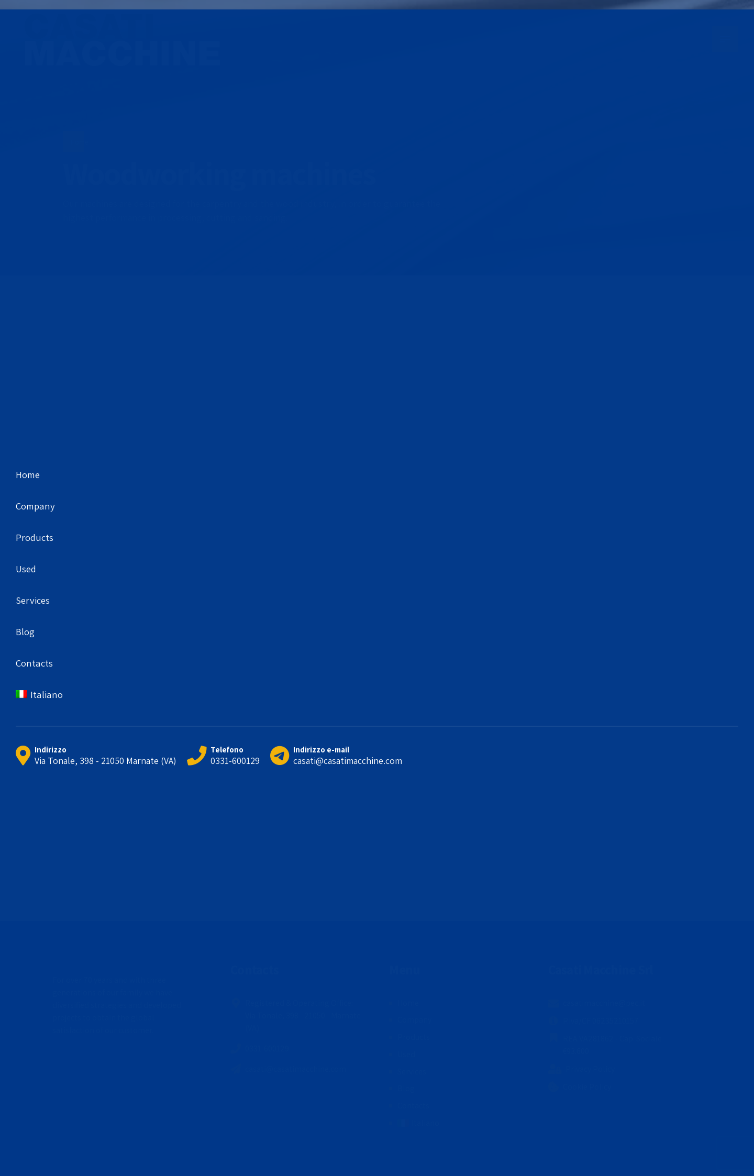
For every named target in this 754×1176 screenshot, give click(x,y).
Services (411, 1071)
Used (406, 1054)
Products (413, 1036)
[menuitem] (418, 1123)
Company (414, 1019)
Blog (406, 1088)
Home (79, 142)
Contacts (413, 1105)
